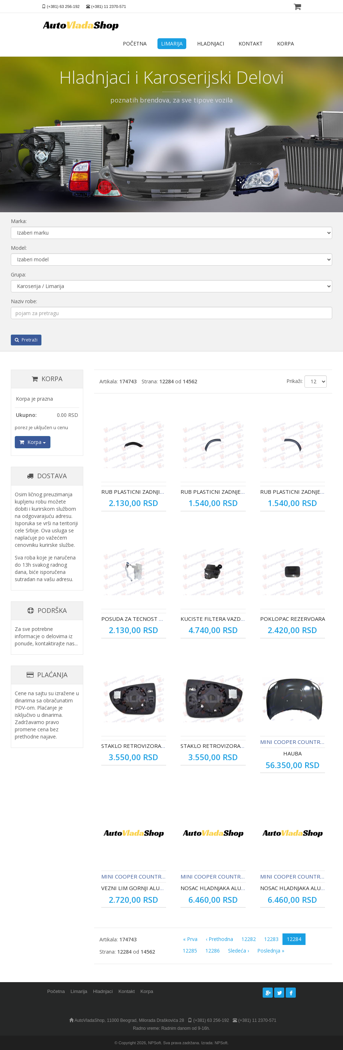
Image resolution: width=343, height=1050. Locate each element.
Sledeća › (238, 950)
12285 (190, 950)
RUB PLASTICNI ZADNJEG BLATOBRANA (231, 491)
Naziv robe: (24, 301)
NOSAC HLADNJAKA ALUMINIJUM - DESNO (234, 888)
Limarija (79, 991)
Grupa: (18, 274)
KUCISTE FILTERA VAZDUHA (216, 618)
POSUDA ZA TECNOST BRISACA (141, 618)
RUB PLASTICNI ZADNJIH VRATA (142, 491)
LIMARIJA (172, 43)
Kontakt (127, 991)
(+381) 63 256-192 (63, 6)
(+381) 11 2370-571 (108, 6)
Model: (19, 247)
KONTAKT (251, 43)
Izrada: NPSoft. (214, 1043)
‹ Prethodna (219, 939)
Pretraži (26, 340)
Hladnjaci (103, 991)
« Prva (190, 939)
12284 (294, 939)
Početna (56, 991)
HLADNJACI (210, 43)
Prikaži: (294, 381)
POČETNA (135, 43)
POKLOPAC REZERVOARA (292, 618)
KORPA (285, 43)
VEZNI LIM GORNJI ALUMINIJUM (141, 888)
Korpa (32, 442)
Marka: (19, 221)
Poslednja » (270, 950)
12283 (271, 939)
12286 (212, 950)
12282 (248, 939)
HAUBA (292, 753)
